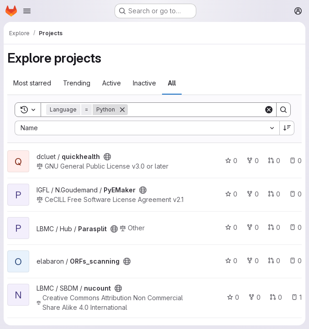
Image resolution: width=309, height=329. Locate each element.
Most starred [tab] (32, 83)
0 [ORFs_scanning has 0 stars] (231, 261)
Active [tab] (111, 83)
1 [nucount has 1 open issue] (296, 297)
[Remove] (122, 109)
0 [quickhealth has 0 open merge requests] (274, 160)
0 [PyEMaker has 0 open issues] (295, 194)
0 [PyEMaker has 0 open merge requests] (274, 194)
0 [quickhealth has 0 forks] (252, 160)
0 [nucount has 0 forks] (254, 297)
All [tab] (172, 83)
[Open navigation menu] (27, 11)
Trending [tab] (76, 83)
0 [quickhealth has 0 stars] (231, 160)
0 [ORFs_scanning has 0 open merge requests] (274, 261)
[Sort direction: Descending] (287, 128)
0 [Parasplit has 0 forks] (252, 227)
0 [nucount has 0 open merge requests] (276, 297)
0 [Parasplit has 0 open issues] (295, 227)
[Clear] (268, 109)
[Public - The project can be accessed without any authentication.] (107, 156)
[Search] (196, 109)
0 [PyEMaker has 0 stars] (231, 194)
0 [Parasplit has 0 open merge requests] (274, 227)
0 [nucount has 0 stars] (233, 297)
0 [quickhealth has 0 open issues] (295, 160)
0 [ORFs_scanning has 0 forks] (252, 261)
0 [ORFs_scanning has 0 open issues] (295, 261)
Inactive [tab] (144, 83)
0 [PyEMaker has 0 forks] (252, 194)
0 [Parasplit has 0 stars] (231, 227)
